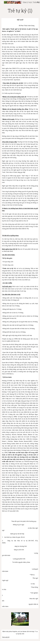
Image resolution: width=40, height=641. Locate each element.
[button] (2, 2)
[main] (20, 10)
